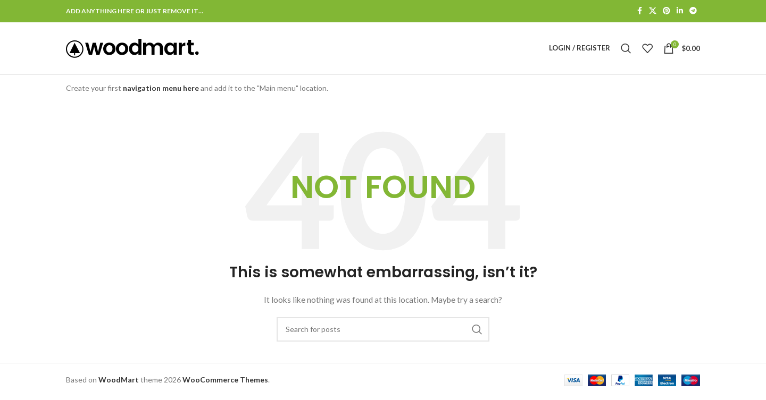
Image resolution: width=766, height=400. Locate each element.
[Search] (626, 50)
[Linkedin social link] (679, 11)
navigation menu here (161, 91)
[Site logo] (132, 49)
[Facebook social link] (639, 11)
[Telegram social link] (693, 11)
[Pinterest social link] (666, 11)
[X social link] (653, 11)
